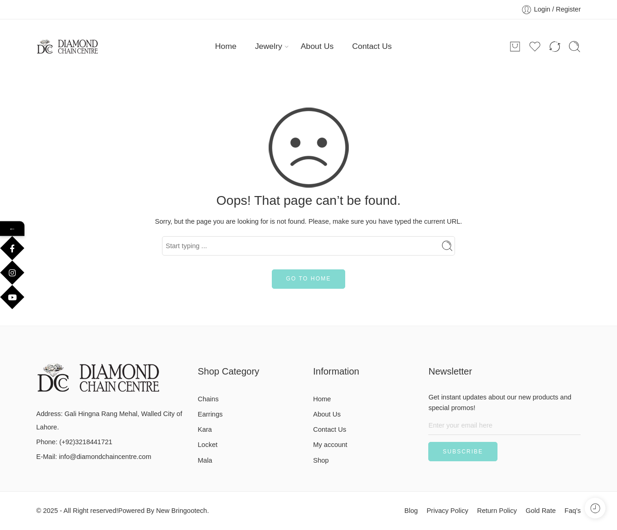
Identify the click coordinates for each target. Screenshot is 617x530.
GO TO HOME (308, 278)
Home (225, 46)
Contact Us (372, 46)
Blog (411, 510)
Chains (208, 399)
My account (330, 444)
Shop (321, 460)
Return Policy (497, 510)
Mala (205, 460)
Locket (208, 444)
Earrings (210, 414)
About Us (317, 46)
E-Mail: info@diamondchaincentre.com (93, 456)
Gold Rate (541, 510)
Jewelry (268, 46)
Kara (205, 429)
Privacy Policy (447, 510)
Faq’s (572, 510)
